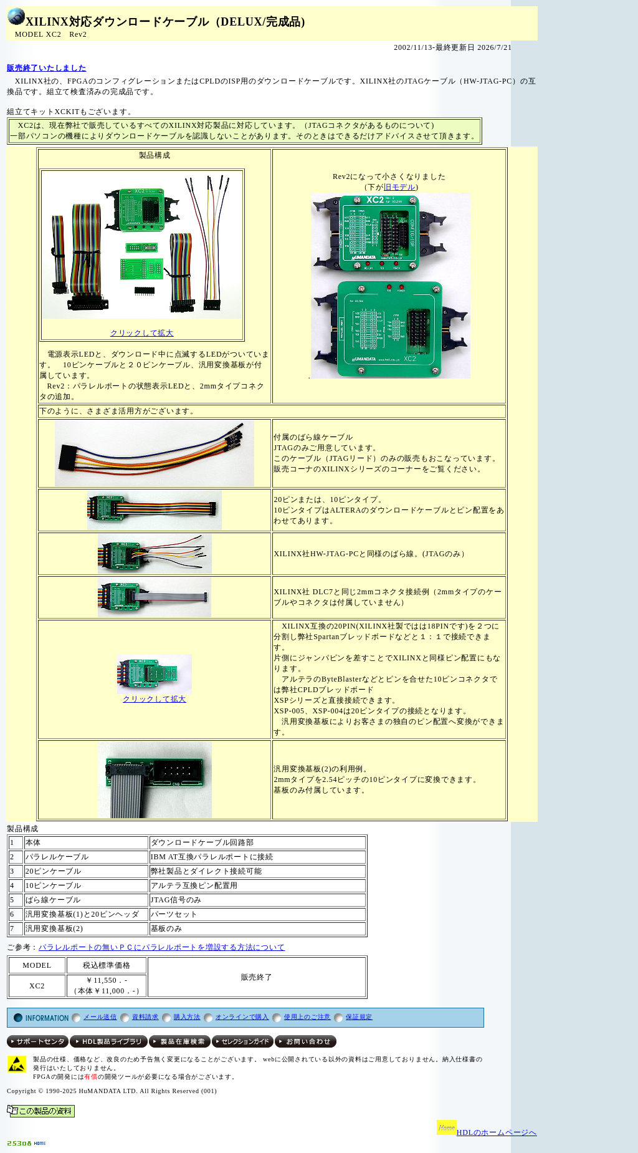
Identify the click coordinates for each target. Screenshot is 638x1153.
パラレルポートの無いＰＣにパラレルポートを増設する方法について (162, 947)
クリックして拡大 (142, 333)
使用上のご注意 (307, 1016)
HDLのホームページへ (487, 1132)
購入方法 (187, 1016)
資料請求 (145, 1016)
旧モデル (400, 187)
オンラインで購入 (242, 1016)
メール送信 (100, 1016)
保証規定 (359, 1016)
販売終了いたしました (47, 68)
